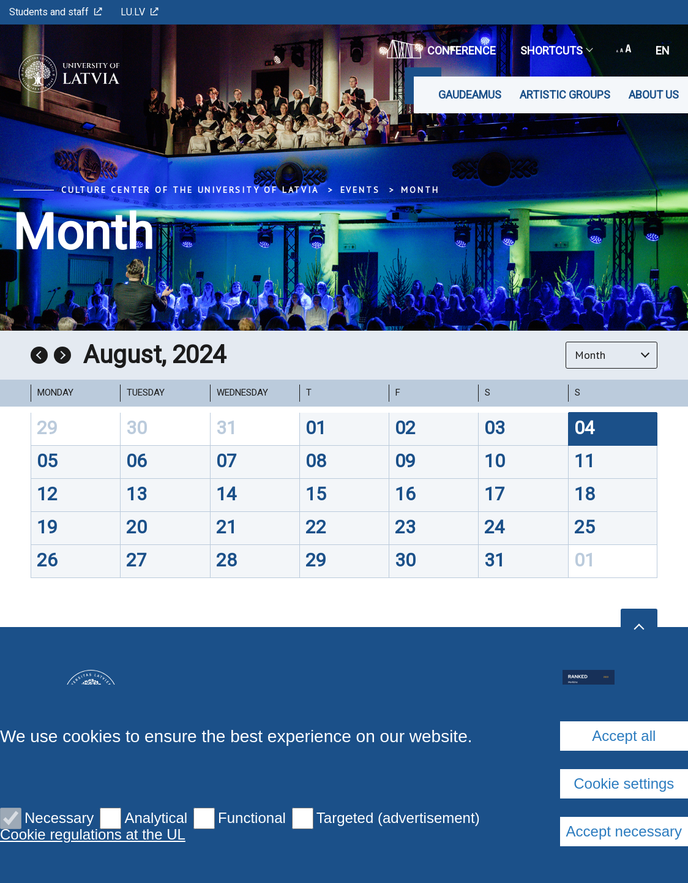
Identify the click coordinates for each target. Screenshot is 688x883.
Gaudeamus (469, 94)
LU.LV (140, 12)
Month (420, 189)
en (663, 50)
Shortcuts (556, 50)
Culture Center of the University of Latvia (190, 189)
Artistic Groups (565, 94)
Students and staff (55, 12)
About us (654, 94)
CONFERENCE (441, 49)
